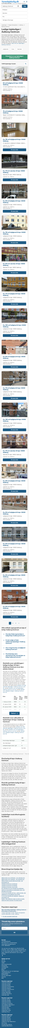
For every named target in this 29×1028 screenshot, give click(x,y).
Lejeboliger (4, 24)
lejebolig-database (22, 3)
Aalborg (21, 24)
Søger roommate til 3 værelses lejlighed (15, 115)
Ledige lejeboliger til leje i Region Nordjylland (13, 912)
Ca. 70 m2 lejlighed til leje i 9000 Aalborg (14, 294)
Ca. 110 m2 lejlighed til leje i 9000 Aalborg (14, 233)
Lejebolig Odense (6, 1020)
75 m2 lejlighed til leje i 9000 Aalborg (13, 112)
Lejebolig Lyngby (6, 990)
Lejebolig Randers (6, 1006)
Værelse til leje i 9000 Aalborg (12, 174)
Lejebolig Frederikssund (8, 989)
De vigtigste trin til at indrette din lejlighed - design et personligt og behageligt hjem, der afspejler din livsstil (13, 890)
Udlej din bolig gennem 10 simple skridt (12, 900)
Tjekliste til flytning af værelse (9, 885)
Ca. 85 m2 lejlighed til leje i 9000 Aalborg (14, 481)
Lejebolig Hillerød (6, 1017)
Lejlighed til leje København (9, 1021)
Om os (3, 960)
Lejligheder (5, 49)
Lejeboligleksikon (6, 972)
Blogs (3, 969)
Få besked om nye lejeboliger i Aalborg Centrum (15, 56)
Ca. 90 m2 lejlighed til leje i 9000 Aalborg (14, 607)
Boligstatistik (5, 974)
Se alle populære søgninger (10, 916)
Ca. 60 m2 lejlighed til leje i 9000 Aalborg (14, 513)
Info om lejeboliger (6, 975)
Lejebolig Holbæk (6, 1000)
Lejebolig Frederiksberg (8, 986)
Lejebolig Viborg (6, 999)
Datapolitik (4, 965)
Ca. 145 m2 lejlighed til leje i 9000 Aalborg (14, 420)
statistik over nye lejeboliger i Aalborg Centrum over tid (13, 688)
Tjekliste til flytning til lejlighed (9, 883)
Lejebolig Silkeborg (7, 993)
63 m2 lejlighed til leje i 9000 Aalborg (13, 83)
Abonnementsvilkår (7, 964)
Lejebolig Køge (5, 1007)
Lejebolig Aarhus (6, 1009)
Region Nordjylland (13, 24)
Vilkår (3, 962)
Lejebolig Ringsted (6, 982)
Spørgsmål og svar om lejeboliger (10, 971)
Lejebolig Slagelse (6, 988)
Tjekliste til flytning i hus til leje (9, 887)
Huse (13, 49)
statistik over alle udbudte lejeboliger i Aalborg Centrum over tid (14, 687)
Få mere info (14, 149)
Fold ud (13, 713)
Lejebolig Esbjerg (6, 985)
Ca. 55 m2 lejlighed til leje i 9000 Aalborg (14, 201)
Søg (25, 6)
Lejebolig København (7, 1025)
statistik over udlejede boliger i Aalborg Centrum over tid (14, 691)
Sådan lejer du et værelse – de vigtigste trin (13, 879)
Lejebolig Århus (6, 1011)
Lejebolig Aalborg (6, 1018)
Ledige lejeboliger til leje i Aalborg (10, 914)
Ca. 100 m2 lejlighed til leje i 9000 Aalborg (14, 326)
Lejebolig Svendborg (7, 1003)
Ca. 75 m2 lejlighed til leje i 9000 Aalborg (14, 388)
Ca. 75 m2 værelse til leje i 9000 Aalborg (14, 451)
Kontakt (3, 961)
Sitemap (4, 976)
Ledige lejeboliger (6, 992)
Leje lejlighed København (8, 1004)
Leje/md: (5, 89)
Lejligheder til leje (6, 1010)
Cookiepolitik (5, 967)
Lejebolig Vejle (5, 995)
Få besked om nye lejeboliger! (24, 2)
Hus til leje (4, 1023)
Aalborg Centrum (5, 26)
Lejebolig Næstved (6, 1016)
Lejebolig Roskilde (6, 1002)
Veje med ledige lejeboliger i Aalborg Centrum (14, 909)
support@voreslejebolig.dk (9, 944)
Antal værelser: (7, 90)
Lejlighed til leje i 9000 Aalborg (12, 204)
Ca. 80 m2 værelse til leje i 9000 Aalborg (14, 264)
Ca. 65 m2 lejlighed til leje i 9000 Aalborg (14, 576)
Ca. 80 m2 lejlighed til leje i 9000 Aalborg (14, 357)
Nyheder (4, 968)
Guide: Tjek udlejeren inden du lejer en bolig (13, 899)
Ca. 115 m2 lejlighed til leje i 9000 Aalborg (14, 140)
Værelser (19, 49)
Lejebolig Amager (6, 983)
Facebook (2, 956)
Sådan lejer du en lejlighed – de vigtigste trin (13, 878)
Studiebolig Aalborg (7, 1024)
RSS (3, 978)
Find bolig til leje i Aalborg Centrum (13, 754)
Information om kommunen (9, 911)
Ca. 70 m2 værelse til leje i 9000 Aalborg (14, 171)
